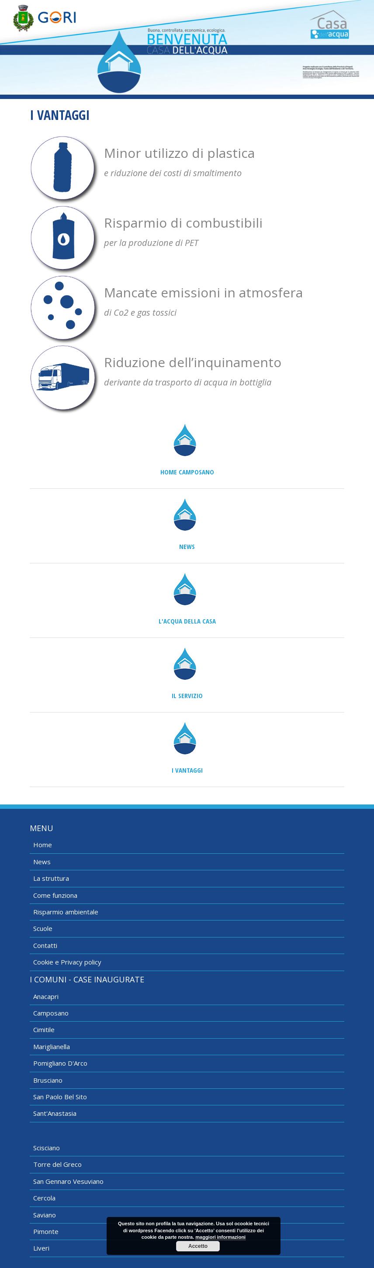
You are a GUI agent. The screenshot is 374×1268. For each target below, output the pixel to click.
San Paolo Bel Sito (60, 1096)
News (187, 546)
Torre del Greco (57, 1164)
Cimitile (44, 1029)
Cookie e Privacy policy (67, 962)
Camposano (51, 1013)
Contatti (45, 945)
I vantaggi (187, 770)
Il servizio (187, 695)
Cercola (44, 1197)
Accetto (198, 1246)
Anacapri (46, 996)
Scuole (42, 928)
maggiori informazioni (220, 1237)
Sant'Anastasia (54, 1113)
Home (42, 844)
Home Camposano (187, 471)
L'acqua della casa (187, 621)
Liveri (41, 1248)
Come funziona (55, 895)
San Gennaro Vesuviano (68, 1181)
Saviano (44, 1214)
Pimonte (46, 1231)
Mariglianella (51, 1046)
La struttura (51, 878)
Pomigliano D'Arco (60, 1063)
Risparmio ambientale (65, 911)
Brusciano (47, 1080)
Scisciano (46, 1147)
